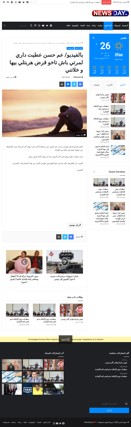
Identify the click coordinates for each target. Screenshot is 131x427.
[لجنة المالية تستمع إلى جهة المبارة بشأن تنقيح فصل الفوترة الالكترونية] (118, 150)
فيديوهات (117, 25)
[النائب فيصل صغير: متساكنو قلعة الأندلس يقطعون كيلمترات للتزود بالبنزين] (33, 377)
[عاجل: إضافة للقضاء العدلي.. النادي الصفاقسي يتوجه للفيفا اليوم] (33, 389)
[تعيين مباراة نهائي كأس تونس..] (71, 310)
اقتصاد (82, 25)
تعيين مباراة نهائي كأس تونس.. (71, 319)
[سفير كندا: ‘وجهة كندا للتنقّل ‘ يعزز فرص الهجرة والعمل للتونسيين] (118, 135)
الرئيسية (125, 25)
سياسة (100, 25)
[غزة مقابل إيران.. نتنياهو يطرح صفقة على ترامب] (12, 389)
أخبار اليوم (108, 25)
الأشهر (122, 85)
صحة (88, 25)
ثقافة (68, 25)
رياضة (94, 25)
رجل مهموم (74, 225)
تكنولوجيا (75, 25)
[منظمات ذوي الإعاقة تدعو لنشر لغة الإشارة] (44, 310)
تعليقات (96, 85)
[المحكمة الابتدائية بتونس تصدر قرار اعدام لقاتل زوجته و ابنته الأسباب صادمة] (54, 389)
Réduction (77, 77)
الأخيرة (109, 85)
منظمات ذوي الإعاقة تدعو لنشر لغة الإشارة (85, 2)
